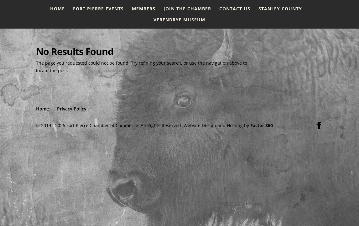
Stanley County (280, 9)
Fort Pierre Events (98, 9)
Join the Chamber (187, 9)
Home (57, 9)
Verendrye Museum (179, 20)
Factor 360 (261, 125)
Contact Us (234, 9)
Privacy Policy (71, 109)
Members (143, 9)
